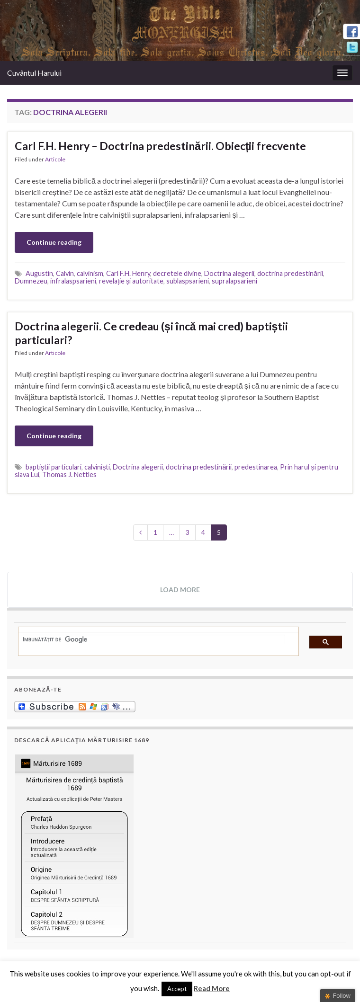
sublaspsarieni (187, 281)
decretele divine (177, 273)
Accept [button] (177, 989)
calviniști (97, 467)
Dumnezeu (31, 281)
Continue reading (54, 242)
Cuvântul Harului (34, 72)
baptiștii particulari (53, 467)
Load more (180, 589)
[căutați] (154, 639)
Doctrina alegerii (229, 273)
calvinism (90, 273)
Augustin (39, 273)
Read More (212, 988)
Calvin (65, 273)
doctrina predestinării (290, 273)
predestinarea (255, 467)
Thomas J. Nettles (69, 474)
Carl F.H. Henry (128, 273)
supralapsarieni (234, 281)
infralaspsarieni (73, 281)
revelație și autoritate (131, 281)
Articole (55, 159)
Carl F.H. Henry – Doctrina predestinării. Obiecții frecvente (160, 145)
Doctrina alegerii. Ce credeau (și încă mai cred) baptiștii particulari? (151, 332)
